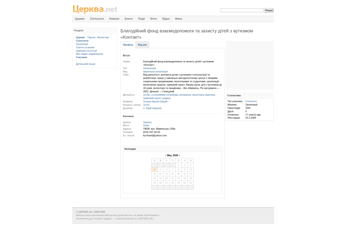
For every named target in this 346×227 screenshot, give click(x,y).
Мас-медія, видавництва (89, 54)
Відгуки (142, 44)
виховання (185, 94)
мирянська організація (155, 71)
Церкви (80, 37)
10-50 (146, 104)
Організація (149, 68)
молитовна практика (203, 94)
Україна (147, 122)
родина (166, 98)
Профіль (128, 44)
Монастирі (103, 37)
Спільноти (82, 40)
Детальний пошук (85, 64)
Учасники (81, 57)
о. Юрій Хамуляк (152, 108)
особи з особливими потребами (160, 94)
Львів (146, 125)
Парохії (91, 37)
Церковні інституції (86, 50)
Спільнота (251, 101)
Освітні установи (85, 47)
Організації (82, 44)
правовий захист (152, 98)
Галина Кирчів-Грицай (155, 101)
